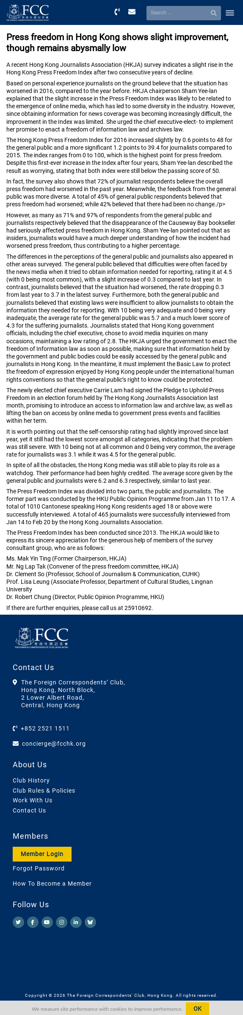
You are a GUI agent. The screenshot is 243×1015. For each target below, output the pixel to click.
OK (197, 1008)
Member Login (42, 854)
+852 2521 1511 (45, 728)
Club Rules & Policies (44, 790)
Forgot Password (39, 868)
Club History (31, 780)
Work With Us (32, 800)
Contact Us (29, 810)
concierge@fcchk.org (54, 743)
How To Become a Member (52, 883)
